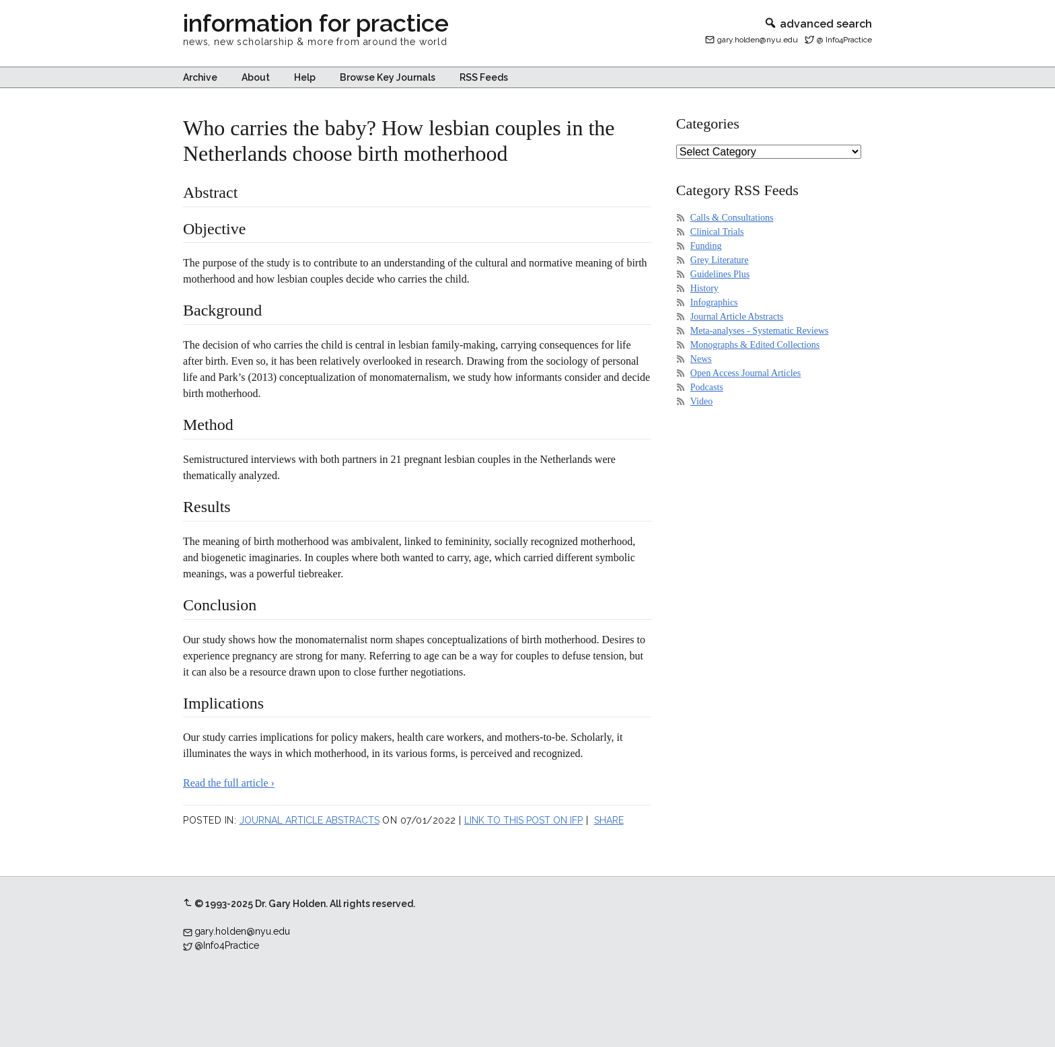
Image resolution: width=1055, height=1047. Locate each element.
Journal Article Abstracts (309, 820)
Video (701, 401)
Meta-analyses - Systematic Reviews (759, 331)
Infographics (714, 302)
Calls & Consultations (732, 218)
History (704, 288)
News (701, 359)
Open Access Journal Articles (745, 373)
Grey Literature (719, 260)
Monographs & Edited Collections (755, 345)
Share (609, 820)
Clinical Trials (717, 232)
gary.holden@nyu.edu (757, 39)
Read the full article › (229, 783)
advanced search (818, 23)
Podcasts (706, 387)
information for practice (316, 23)
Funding (706, 246)
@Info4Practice (226, 945)
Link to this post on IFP (523, 820)
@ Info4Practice (844, 39)
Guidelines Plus (720, 274)
